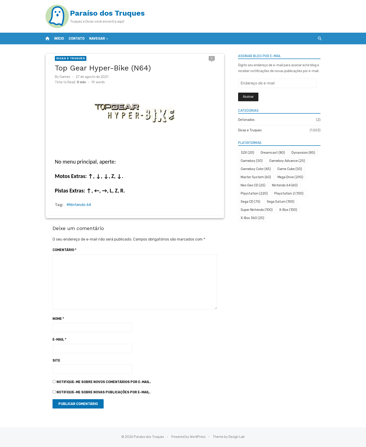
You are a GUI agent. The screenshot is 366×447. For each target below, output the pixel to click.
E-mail (57, 340)
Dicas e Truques (68, 58)
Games (62, 77)
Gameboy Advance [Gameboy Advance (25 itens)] (288, 161)
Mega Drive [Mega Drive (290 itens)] (291, 177)
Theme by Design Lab (229, 437)
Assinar (249, 97)
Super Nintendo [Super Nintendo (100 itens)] (258, 210)
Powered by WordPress (188, 437)
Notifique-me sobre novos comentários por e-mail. (101, 382)
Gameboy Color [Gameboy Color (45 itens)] (257, 169)
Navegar (97, 39)
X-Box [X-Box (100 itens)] (289, 210)
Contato (76, 39)
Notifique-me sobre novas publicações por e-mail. (101, 392)
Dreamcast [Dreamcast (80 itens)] (274, 153)
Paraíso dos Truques (104, 13)
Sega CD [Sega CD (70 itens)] (251, 202)
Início (59, 39)
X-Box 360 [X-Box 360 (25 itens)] (253, 218)
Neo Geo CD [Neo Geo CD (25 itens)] (254, 185)
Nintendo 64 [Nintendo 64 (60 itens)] (286, 185)
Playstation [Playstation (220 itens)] (255, 194)
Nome (55, 319)
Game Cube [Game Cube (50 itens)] (290, 169)
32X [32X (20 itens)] (248, 153)
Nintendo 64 (77, 205)
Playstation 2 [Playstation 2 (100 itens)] (289, 194)
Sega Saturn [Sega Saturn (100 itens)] (281, 202)
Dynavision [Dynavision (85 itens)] (304, 153)
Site (54, 361)
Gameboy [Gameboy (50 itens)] (253, 161)
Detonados (247, 120)
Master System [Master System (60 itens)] (257, 177)
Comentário (62, 250)
